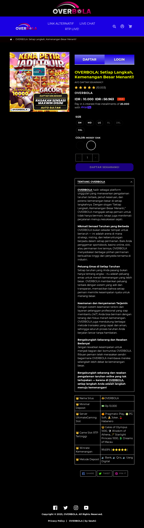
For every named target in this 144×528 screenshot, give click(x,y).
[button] (115, 26)
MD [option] (90, 123)
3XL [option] (80, 130)
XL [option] (108, 123)
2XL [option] (118, 123)
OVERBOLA (116, 380)
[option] (80, 145)
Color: (88, 137)
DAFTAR (89, 59)
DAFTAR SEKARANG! (104, 167)
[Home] (11, 39)
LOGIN (119, 59)
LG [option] (99, 123)
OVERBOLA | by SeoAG (82, 521)
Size (78, 116)
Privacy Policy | (58, 521)
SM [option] (80, 123)
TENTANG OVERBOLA (91, 181)
